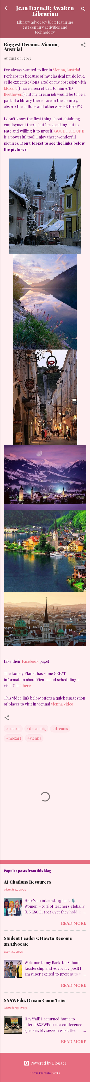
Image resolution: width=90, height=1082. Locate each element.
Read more (73, 923)
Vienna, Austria (66, 69)
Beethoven (13, 94)
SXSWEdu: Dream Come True (35, 1000)
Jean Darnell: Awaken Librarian (45, 10)
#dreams (60, 728)
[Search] (83, 9)
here (27, 685)
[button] (83, 45)
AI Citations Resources (27, 882)
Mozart (11, 88)
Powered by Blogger (45, 1063)
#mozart (13, 738)
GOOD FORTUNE (69, 130)
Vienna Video (62, 703)
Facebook (30, 661)
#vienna (34, 738)
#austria (13, 728)
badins (56, 1073)
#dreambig (36, 728)
